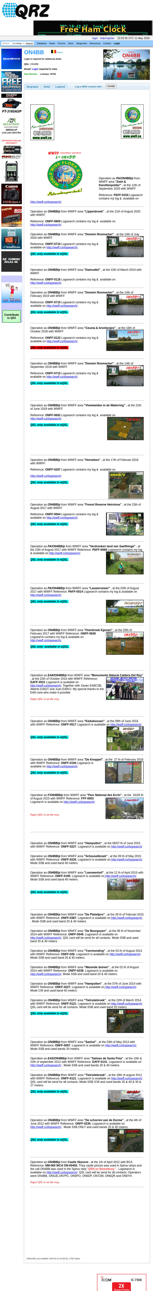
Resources (95, 43)
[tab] (32, 87)
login (95, 38)
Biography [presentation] (32, 86)
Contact (107, 43)
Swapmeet (81, 43)
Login (117, 43)
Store (70, 43)
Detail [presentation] (47, 86)
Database (42, 43)
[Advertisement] (60, 1256)
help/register (107, 38)
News (52, 43)
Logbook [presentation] (60, 86)
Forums (61, 43)
